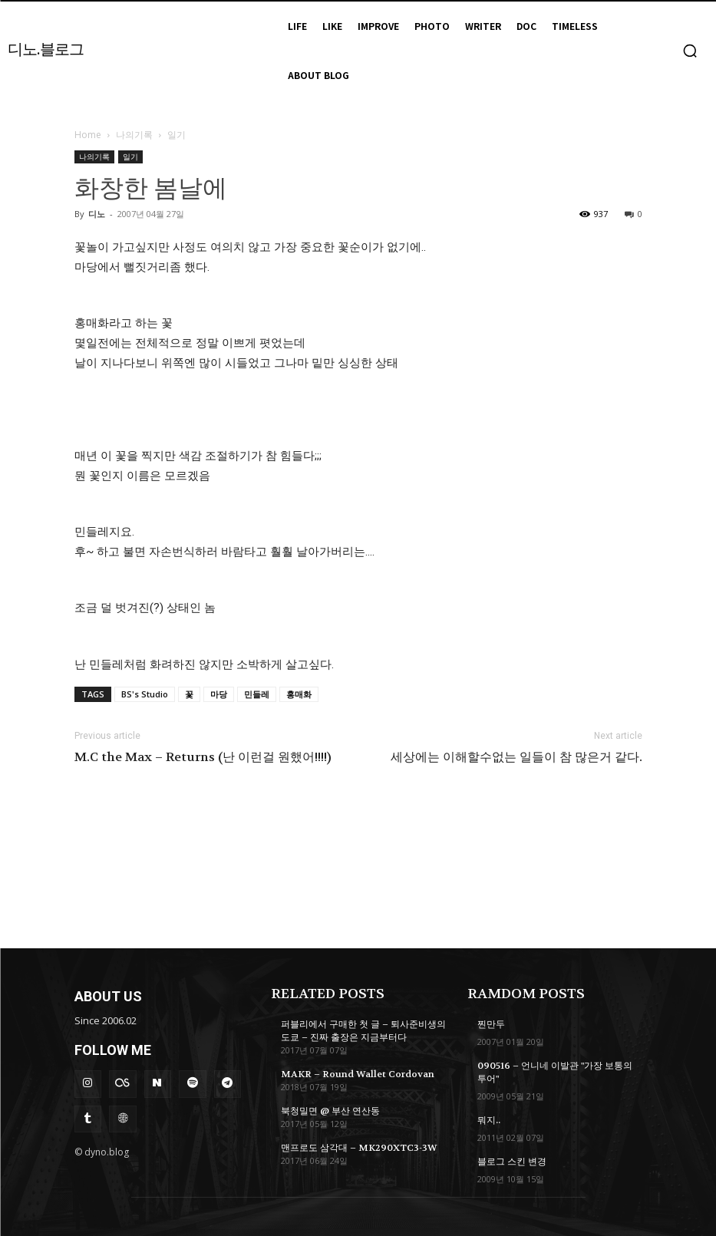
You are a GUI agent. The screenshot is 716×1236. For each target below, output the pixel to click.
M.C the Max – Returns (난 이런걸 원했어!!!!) (203, 757)
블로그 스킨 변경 (511, 1161)
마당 (218, 694)
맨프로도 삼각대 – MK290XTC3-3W (358, 1147)
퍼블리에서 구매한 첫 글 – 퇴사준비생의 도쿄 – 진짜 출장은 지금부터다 (363, 1030)
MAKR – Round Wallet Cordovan (357, 1073)
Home (87, 134)
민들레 (256, 694)
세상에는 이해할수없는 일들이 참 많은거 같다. (516, 757)
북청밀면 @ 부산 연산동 (330, 1110)
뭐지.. (488, 1119)
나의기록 (134, 134)
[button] (689, 50)
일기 (130, 156)
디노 (96, 213)
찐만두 (491, 1024)
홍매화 (299, 694)
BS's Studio (144, 694)
